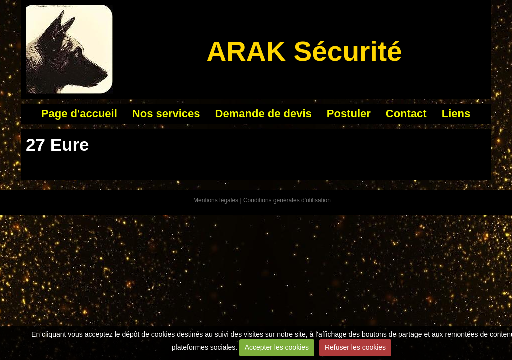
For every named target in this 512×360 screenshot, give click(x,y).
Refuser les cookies (355, 348)
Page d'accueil (80, 114)
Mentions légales (216, 200)
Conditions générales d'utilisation (287, 200)
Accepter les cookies (277, 348)
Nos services (166, 114)
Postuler (349, 114)
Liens (456, 114)
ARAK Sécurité (304, 51)
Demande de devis (264, 114)
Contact (406, 114)
